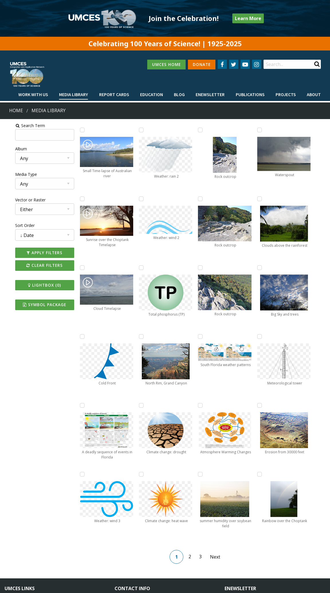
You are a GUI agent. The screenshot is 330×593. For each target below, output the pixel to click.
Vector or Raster (19, 200)
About (314, 94)
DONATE (202, 64)
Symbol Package (35, 304)
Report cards (114, 94)
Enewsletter (210, 94)
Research (13, 562)
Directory (13, 551)
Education (151, 94)
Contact (129, 556)
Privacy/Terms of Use (128, 585)
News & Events (69, 541)
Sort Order (13, 225)
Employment (67, 551)
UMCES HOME (166, 64)
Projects (286, 94)
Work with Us (33, 94)
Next (218, 488)
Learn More (248, 18)
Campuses (14, 541)
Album (9, 148)
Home (16, 110)
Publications (250, 94)
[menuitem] (33, 95)
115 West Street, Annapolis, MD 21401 (156, 531)
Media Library (73, 94)
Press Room (66, 562)
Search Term (19, 125)
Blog (179, 94)
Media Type (14, 174)
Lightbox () (35, 285)
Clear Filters (35, 265)
